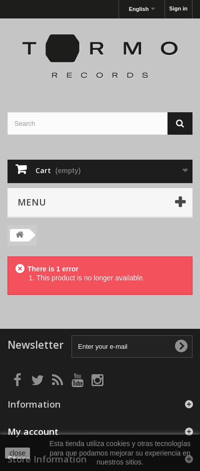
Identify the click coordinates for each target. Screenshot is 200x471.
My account (33, 432)
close (18, 453)
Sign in (178, 8)
